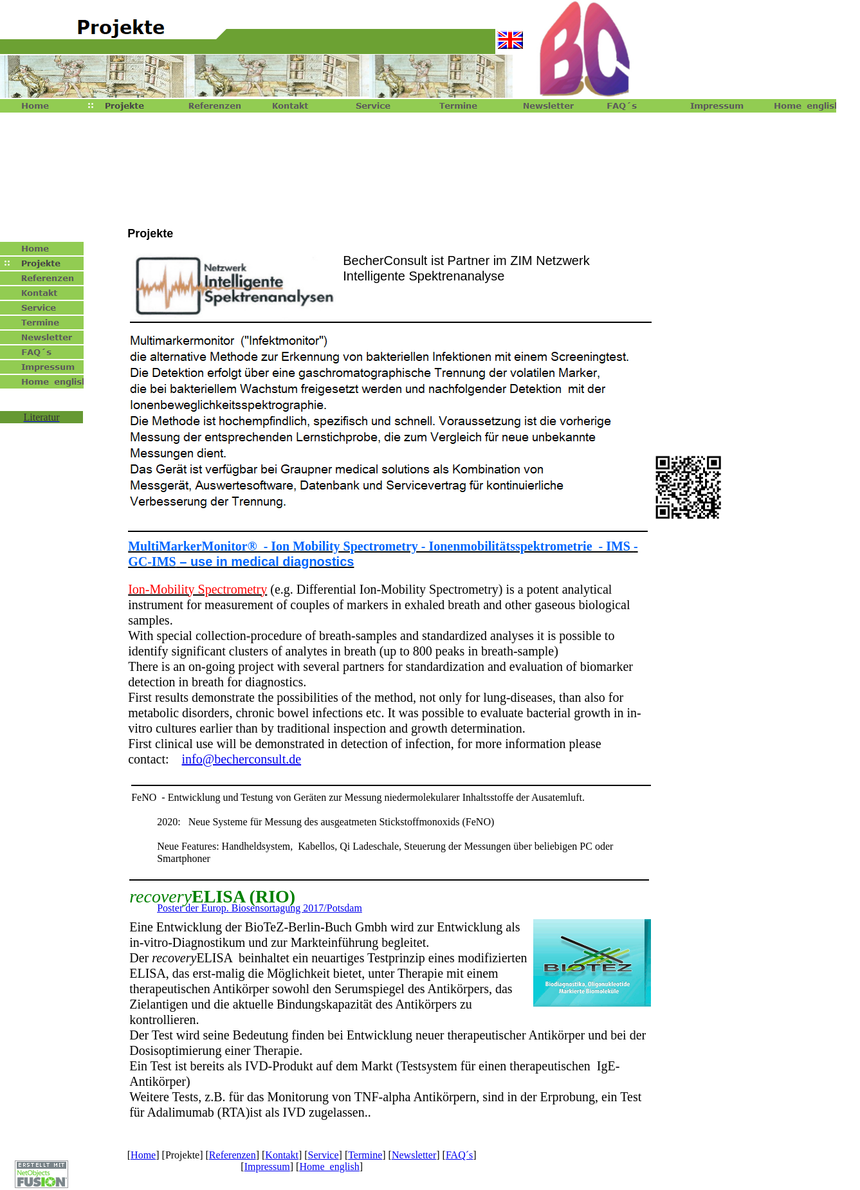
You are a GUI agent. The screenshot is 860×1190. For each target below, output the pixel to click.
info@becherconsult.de (242, 759)
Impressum (267, 1166)
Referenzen (232, 1154)
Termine (365, 1154)
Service (323, 1154)
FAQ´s (459, 1154)
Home (143, 1154)
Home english (329, 1166)
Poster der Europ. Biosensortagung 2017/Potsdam (259, 907)
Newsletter (414, 1154)
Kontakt (281, 1154)
